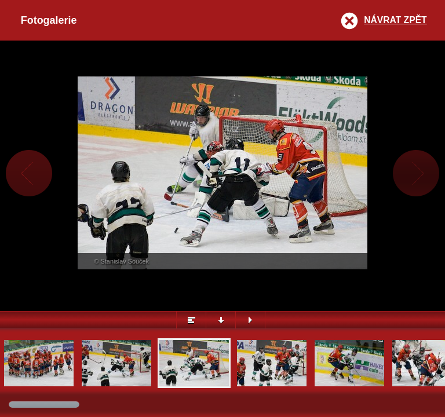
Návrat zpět (395, 20)
